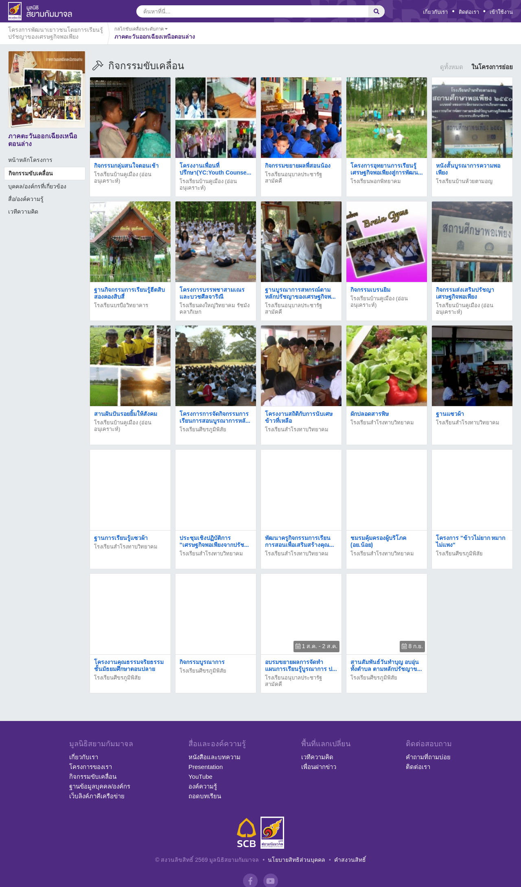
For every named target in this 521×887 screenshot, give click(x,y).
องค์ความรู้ (202, 786)
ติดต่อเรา (469, 12)
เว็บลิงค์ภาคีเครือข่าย (97, 796)
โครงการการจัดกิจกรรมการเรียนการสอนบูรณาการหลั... (215, 417)
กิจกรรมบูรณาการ (202, 662)
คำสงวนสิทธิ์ (350, 859)
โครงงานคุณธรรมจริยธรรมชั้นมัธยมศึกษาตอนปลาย (129, 665)
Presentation (205, 766)
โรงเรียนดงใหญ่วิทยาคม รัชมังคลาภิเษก (215, 308)
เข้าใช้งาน (501, 12)
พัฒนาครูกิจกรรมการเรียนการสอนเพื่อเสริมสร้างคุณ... (299, 541)
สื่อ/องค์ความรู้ (26, 199)
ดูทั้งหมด (451, 66)
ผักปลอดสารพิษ (369, 414)
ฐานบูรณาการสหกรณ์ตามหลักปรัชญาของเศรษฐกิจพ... (300, 293)
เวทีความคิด (23, 211)
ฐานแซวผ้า (450, 414)
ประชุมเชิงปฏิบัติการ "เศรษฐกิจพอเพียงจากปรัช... (214, 541)
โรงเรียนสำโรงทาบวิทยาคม (296, 429)
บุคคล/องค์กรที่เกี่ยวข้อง (37, 186)
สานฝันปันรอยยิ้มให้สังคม (125, 414)
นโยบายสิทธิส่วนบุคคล (296, 859)
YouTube (200, 776)
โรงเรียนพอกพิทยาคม (375, 181)
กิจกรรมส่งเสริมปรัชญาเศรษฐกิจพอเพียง (465, 293)
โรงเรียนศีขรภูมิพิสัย (203, 429)
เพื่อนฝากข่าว (318, 766)
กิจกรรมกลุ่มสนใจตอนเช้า (126, 165)
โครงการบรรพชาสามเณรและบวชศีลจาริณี (212, 293)
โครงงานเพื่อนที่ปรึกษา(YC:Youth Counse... (215, 169)
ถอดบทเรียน (204, 796)
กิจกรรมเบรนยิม (370, 289)
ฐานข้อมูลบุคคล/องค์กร (99, 786)
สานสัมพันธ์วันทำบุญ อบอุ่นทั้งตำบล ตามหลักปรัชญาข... (386, 665)
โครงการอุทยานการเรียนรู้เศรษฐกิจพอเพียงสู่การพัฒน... (386, 169)
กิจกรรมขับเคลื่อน (31, 173)
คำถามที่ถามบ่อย (428, 757)
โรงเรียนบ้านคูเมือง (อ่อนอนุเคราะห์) (122, 177)
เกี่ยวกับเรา (435, 12)
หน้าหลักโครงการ (30, 160)
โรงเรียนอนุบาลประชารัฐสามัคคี (293, 177)
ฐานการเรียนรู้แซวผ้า (121, 538)
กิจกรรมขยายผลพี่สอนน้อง (298, 165)
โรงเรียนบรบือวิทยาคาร (121, 305)
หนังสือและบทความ (214, 757)
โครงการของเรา (90, 766)
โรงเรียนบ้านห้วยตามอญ (464, 181)
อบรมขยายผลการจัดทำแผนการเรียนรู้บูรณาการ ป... (301, 665)
